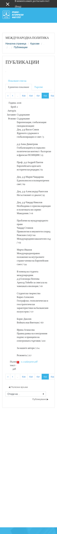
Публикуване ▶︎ (40, 399)
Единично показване (18, 87)
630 (31, 95)
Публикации (21, 47)
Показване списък (17, 80)
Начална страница (15, 43)
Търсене (38, 87)
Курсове (34, 43)
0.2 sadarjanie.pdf (29, 361)
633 (52, 95)
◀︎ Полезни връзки (18, 387)
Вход (18, 6)
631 (38, 95)
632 (46, 95)
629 (24, 95)
